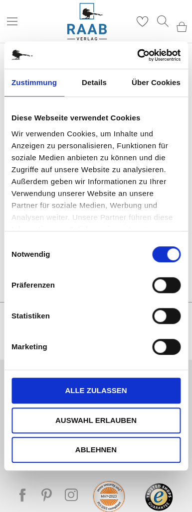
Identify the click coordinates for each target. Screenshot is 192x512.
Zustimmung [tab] (34, 82)
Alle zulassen (96, 390)
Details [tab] (94, 82)
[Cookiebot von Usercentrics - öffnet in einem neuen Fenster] (138, 55)
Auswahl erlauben (96, 420)
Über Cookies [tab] (156, 82)
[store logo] (87, 21)
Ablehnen (96, 449)
